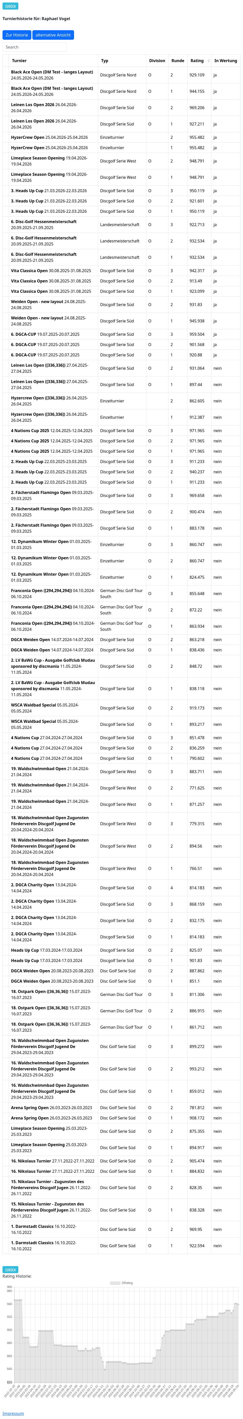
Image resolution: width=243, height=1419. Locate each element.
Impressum (13, 1413)
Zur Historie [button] (17, 35)
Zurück (10, 6)
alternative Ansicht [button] (53, 35)
